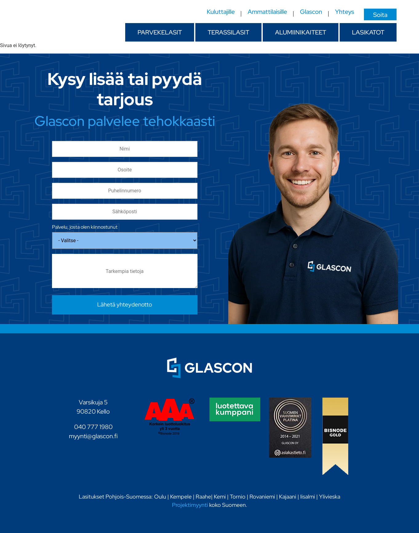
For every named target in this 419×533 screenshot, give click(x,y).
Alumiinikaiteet (300, 32)
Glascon (311, 12)
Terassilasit (228, 32)
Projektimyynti (190, 504)
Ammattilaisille (267, 12)
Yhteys (344, 12)
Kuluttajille (221, 12)
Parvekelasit (160, 32)
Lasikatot (368, 32)
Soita (380, 14)
